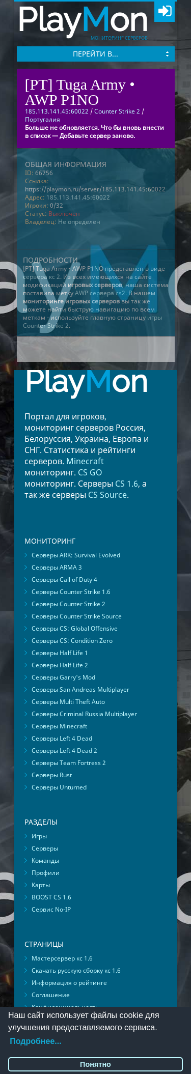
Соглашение (51, 995)
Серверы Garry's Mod (63, 677)
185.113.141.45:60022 (78, 197)
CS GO (90, 472)
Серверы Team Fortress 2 (69, 762)
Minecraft (85, 461)
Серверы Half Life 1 (60, 652)
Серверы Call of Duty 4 (64, 579)
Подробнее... (35, 1041)
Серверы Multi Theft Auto (68, 701)
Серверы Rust (52, 775)
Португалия (42, 119)
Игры (39, 836)
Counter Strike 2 (117, 111)
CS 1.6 (126, 483)
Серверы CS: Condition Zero (72, 640)
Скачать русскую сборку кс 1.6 (76, 970)
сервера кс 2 (41, 276)
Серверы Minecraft (59, 726)
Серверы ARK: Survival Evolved (76, 555)
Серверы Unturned (59, 787)
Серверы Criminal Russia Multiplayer (84, 714)
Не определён (79, 221)
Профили (46, 872)
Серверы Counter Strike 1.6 (71, 591)
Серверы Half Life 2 (60, 665)
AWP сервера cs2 (100, 293)
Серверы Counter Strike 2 (68, 604)
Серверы (45, 848)
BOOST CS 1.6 (51, 897)
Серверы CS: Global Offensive (75, 628)
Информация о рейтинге (69, 982)
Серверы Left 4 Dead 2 (64, 750)
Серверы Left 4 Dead (62, 738)
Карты (41, 885)
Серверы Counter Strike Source (77, 616)
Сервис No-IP (51, 909)
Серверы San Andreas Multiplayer (80, 689)
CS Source (107, 494)
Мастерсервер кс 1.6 (62, 958)
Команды (45, 860)
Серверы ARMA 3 (57, 567)
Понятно (95, 1064)
